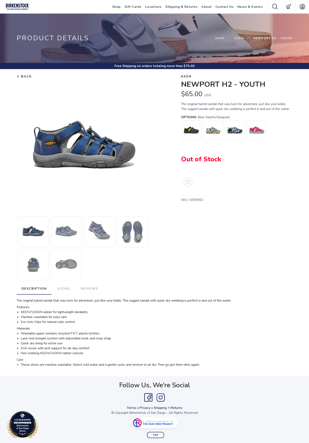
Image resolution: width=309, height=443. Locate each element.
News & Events (250, 7)
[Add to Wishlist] (188, 181)
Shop (116, 7)
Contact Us (224, 7)
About (206, 7)
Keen (239, 38)
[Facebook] (148, 397)
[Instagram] (160, 397)
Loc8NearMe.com (41, 425)
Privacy (144, 408)
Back (24, 76)
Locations (153, 7)
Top (155, 435)
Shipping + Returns (168, 408)
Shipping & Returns (181, 7)
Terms (131, 408)
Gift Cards (133, 7)
